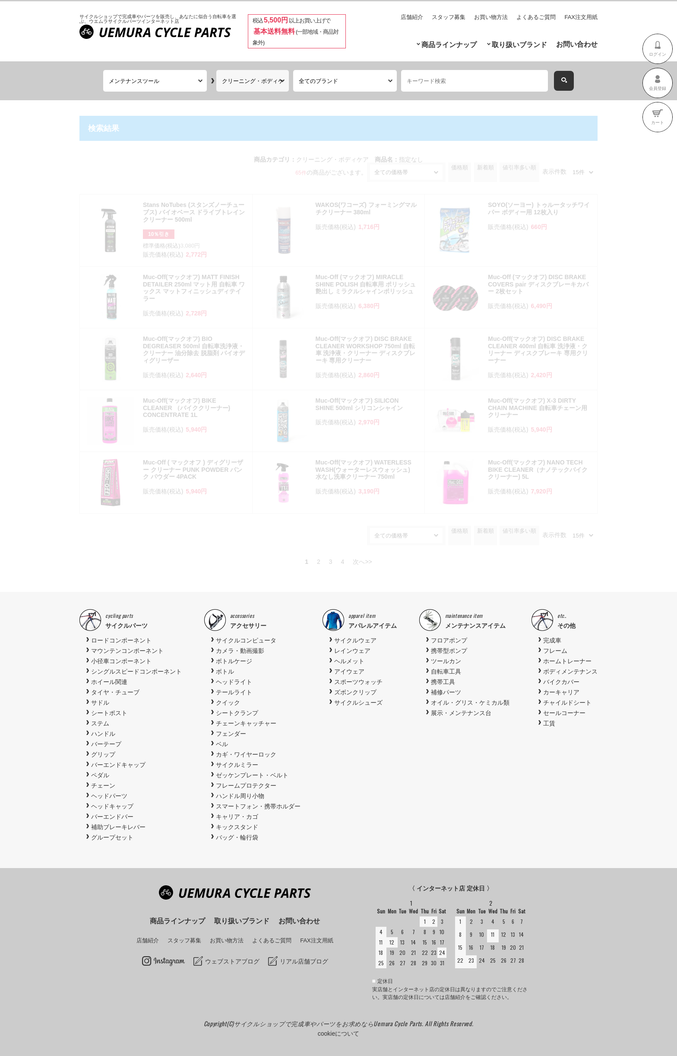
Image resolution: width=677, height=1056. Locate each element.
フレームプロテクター (246, 785)
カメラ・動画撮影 (240, 651)
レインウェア (352, 651)
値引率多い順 (519, 168)
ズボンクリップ (355, 692)
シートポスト (109, 713)
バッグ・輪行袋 (237, 837)
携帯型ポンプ (449, 651)
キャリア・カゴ (237, 817)
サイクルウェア (355, 640)
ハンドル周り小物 (240, 796)
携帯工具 (443, 682)
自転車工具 (446, 671)
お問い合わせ (577, 44)
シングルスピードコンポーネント (136, 671)
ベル (222, 744)
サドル (100, 703)
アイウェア (349, 671)
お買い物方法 (491, 17)
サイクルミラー (237, 765)
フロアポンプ (449, 640)
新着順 (485, 168)
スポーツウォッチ (358, 682)
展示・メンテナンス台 (461, 713)
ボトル (225, 671)
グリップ (103, 754)
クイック (228, 703)
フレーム (555, 651)
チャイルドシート (567, 703)
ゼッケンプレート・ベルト (252, 775)
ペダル (100, 775)
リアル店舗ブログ (304, 961)
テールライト (234, 692)
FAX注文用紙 (581, 17)
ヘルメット (349, 661)
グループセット (112, 837)
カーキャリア (561, 692)
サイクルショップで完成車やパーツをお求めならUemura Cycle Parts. (329, 1023)
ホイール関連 (109, 682)
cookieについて (338, 1033)
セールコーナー (564, 713)
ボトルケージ (234, 661)
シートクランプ (237, 713)
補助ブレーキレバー (118, 827)
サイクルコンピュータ (246, 640)
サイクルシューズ (358, 703)
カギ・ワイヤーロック (246, 754)
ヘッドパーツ (109, 796)
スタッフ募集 (448, 17)
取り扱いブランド (519, 44)
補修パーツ (446, 692)
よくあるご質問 (536, 17)
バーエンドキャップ (118, 765)
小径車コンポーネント (121, 661)
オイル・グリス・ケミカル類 (470, 703)
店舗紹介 (412, 17)
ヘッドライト (234, 682)
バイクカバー (561, 682)
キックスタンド (237, 827)
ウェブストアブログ (232, 961)
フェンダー (231, 734)
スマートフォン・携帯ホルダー (258, 806)
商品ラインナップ (449, 44)
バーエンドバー (112, 817)
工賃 (549, 723)
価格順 (459, 168)
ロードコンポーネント (121, 640)
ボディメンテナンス (570, 671)
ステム (100, 723)
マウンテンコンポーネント (127, 651)
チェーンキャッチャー (246, 723)
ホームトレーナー (567, 661)
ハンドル (103, 734)
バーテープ (106, 744)
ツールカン (446, 661)
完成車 (552, 640)
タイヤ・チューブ (115, 692)
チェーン (103, 785)
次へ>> (362, 561)
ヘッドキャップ (112, 806)
